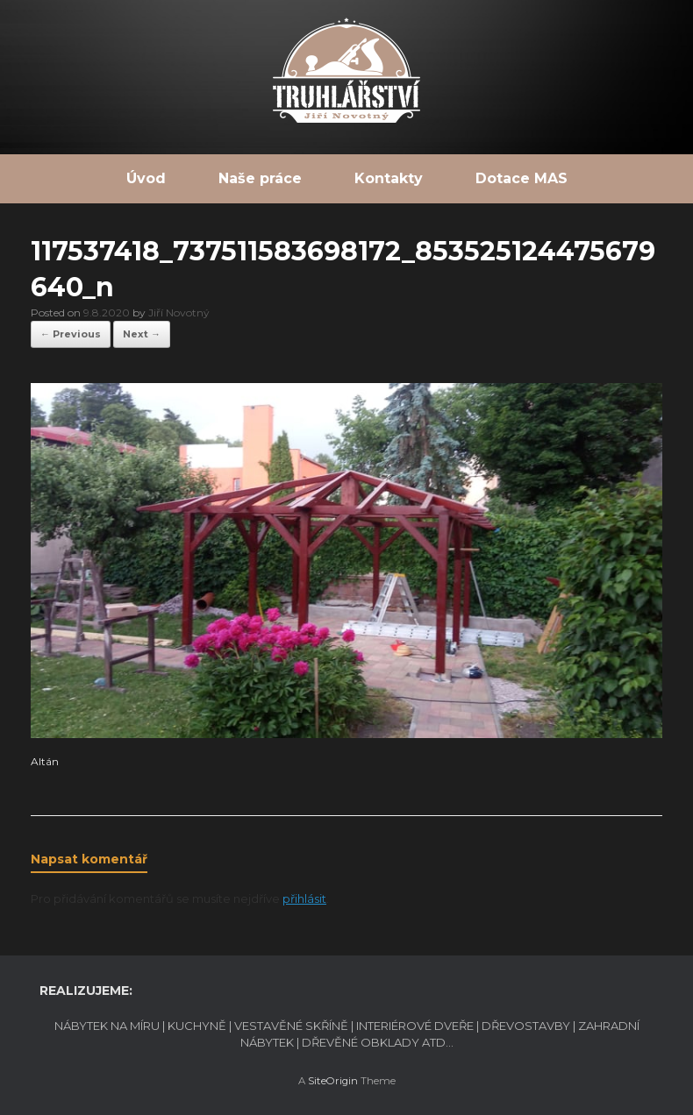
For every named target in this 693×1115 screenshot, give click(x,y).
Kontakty (388, 178)
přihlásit (304, 898)
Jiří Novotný (179, 312)
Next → (142, 334)
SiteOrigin (333, 1081)
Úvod (146, 178)
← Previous (70, 334)
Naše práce (260, 178)
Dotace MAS (521, 178)
